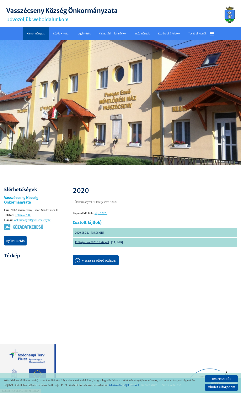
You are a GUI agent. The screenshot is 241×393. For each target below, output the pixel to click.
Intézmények (142, 33)
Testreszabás (221, 379)
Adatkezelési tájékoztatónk (124, 385)
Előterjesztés (101, 202)
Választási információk (112, 33)
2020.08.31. (82, 232)
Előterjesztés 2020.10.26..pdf (92, 242)
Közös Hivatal (61, 33)
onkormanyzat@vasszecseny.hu (32, 220)
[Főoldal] (230, 14)
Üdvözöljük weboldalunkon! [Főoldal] (62, 14)
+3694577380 (23, 215)
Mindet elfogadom (221, 387)
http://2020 (101, 213)
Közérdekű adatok (169, 33)
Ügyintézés (84, 33)
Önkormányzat (36, 33)
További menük (201, 34)
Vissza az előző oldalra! (99, 260)
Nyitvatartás (15, 241)
